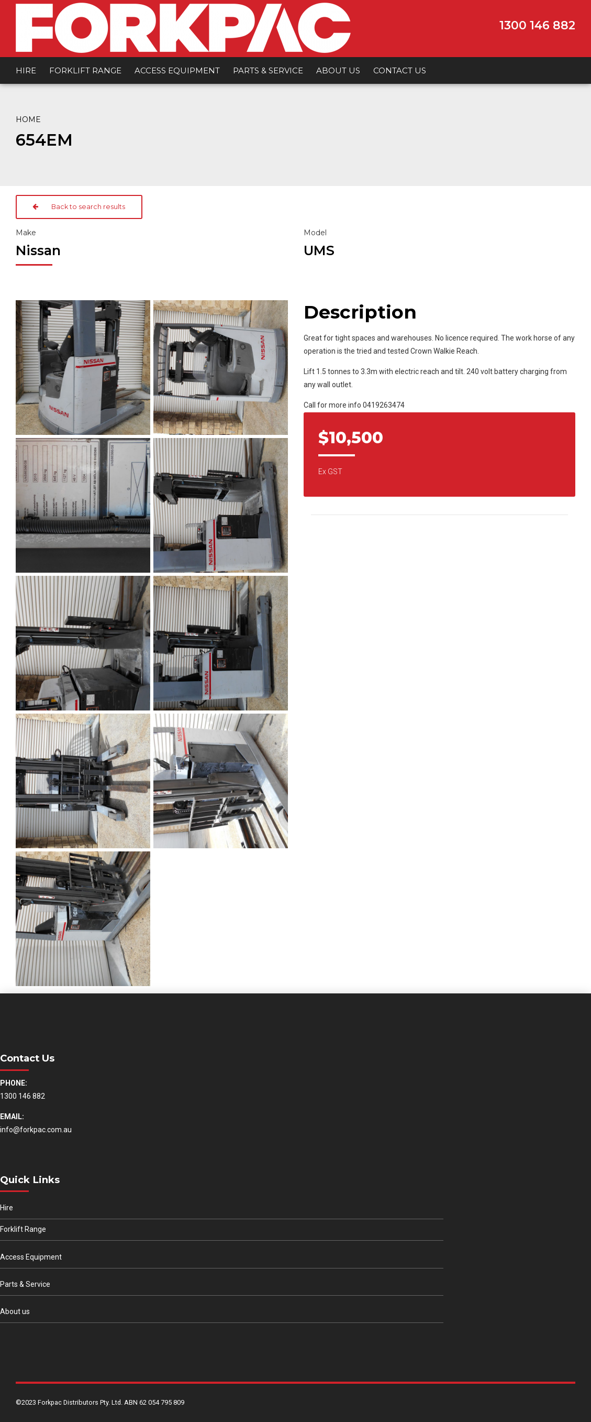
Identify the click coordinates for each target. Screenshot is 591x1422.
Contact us (399, 70)
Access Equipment (177, 70)
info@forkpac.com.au (36, 1129)
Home (28, 119)
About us (338, 70)
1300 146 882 (537, 25)
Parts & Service (268, 70)
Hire (26, 70)
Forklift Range (85, 70)
